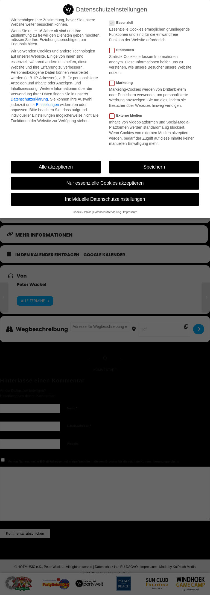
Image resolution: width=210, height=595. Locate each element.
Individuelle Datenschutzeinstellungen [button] (105, 199)
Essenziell (123, 22)
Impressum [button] (130, 212)
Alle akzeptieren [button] (56, 167)
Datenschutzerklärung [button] (107, 212)
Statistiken (124, 50)
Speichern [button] (154, 167)
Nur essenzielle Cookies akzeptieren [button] (105, 183)
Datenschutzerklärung (29, 99)
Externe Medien (128, 115)
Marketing (123, 83)
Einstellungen (47, 104)
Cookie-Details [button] (82, 212)
